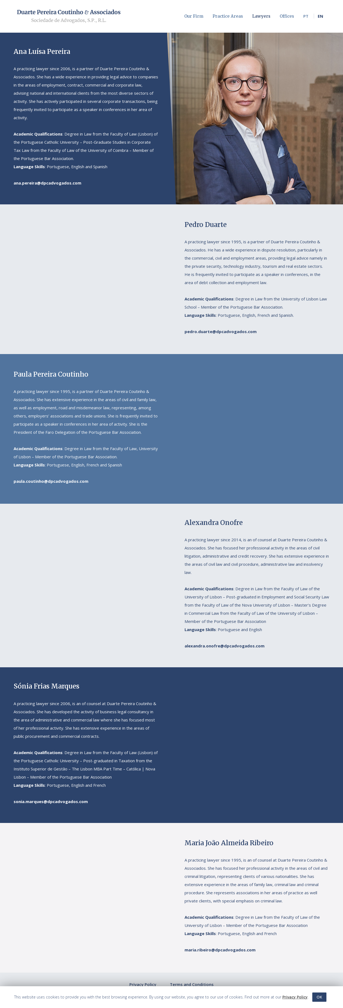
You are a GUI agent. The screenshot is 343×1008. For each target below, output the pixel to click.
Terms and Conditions (192, 984)
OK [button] (319, 997)
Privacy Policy (142, 984)
